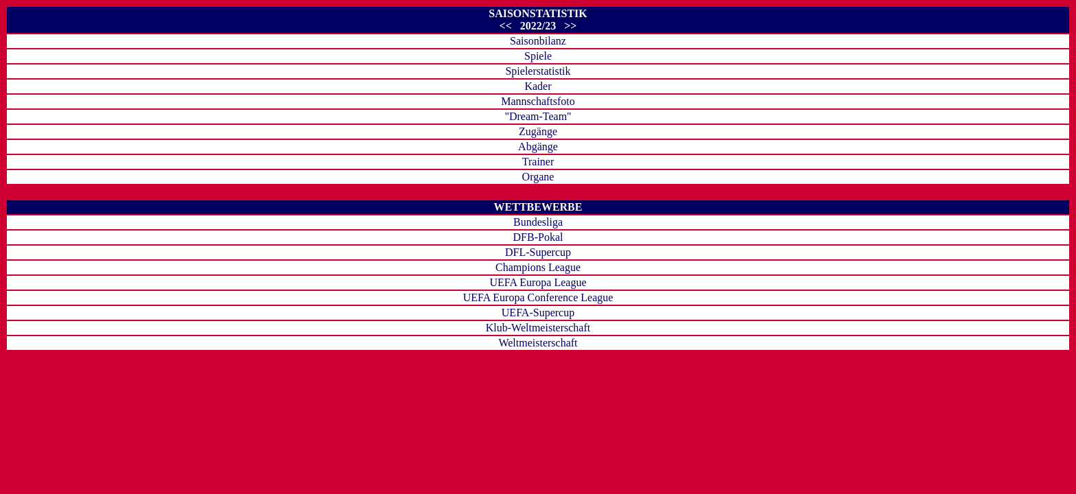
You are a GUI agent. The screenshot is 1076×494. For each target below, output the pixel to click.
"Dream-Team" (537, 116)
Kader (537, 86)
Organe (538, 177)
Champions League (538, 267)
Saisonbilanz (538, 41)
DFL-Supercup (538, 252)
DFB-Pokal (538, 237)
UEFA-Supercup (538, 312)
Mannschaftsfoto (538, 101)
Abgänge (538, 146)
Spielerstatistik (537, 71)
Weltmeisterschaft (537, 343)
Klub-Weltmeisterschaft (538, 327)
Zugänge (538, 131)
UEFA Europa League (538, 282)
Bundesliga (538, 222)
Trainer (538, 161)
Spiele (538, 56)
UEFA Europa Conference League (538, 297)
